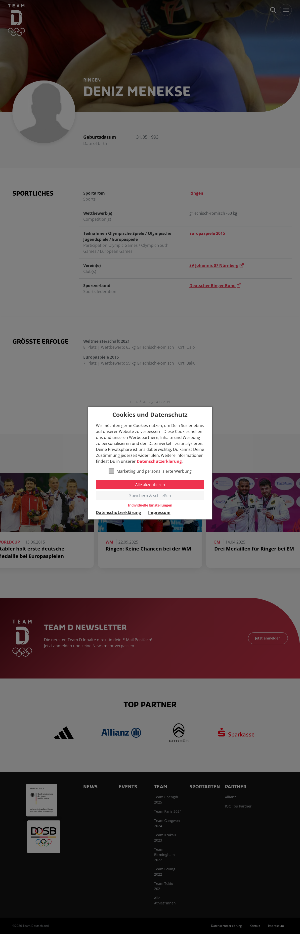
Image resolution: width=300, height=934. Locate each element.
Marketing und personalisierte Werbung (150, 471)
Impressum (159, 512)
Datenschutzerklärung (159, 461)
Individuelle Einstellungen (150, 505)
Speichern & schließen (150, 495)
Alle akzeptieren (150, 484)
